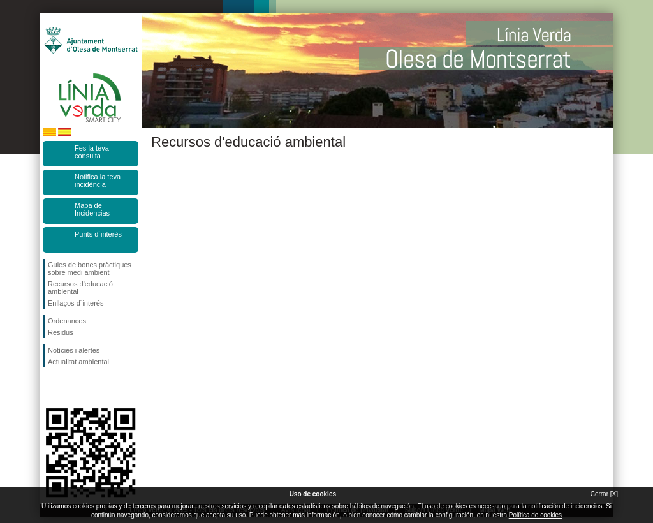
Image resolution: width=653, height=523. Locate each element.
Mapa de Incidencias (92, 209)
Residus (60, 332)
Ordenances (67, 321)
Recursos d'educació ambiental (80, 287)
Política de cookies (535, 515)
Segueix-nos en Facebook (50, 387)
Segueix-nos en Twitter (71, 387)
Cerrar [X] (604, 493)
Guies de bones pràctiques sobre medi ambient (89, 268)
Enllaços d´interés (75, 303)
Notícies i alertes (73, 350)
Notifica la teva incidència (98, 180)
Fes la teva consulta (92, 151)
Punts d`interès (98, 234)
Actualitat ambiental (78, 361)
